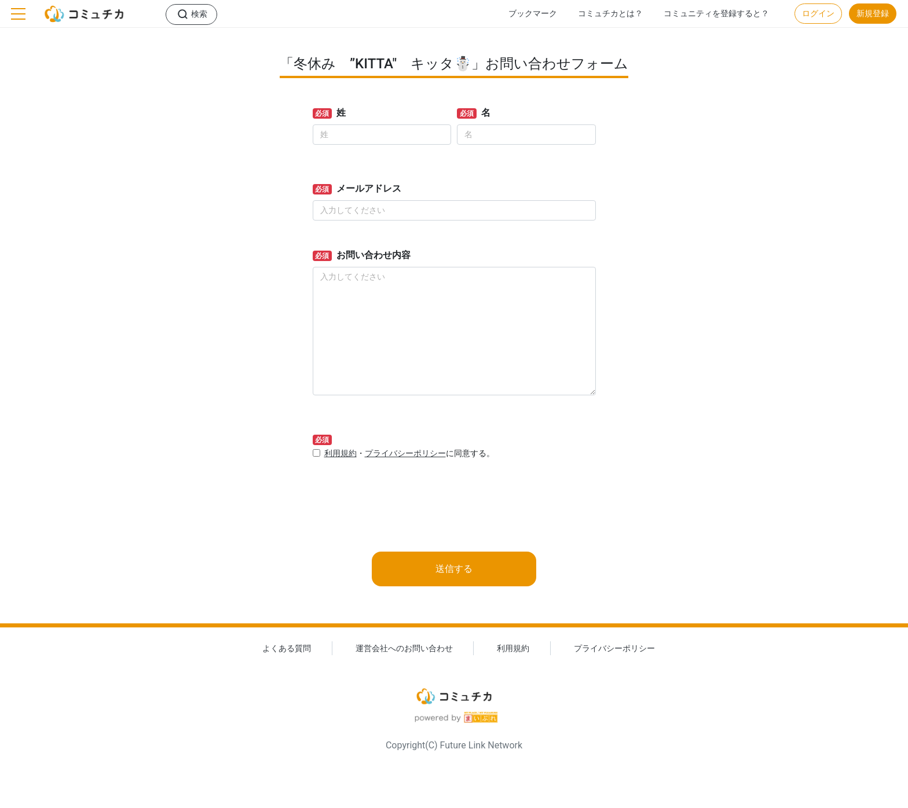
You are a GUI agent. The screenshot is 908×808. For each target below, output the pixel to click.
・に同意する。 (409, 453)
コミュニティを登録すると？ (716, 14)
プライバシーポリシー (405, 453)
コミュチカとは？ (610, 14)
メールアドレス (368, 188)
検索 (199, 14)
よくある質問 (286, 648)
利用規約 (340, 453)
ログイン (818, 14)
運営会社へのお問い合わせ (404, 648)
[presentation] (401, 492)
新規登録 (872, 14)
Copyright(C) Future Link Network (454, 745)
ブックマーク (532, 14)
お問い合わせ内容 (373, 254)
